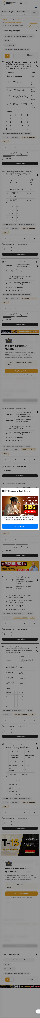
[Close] (37, 490)
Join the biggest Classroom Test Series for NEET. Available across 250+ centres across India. (20, 518)
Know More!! (20, 526)
